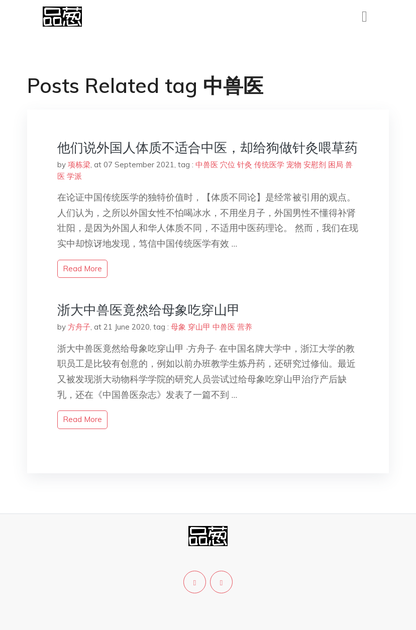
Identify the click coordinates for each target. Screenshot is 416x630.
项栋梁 (79, 164)
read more (82, 268)
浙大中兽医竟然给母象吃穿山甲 (148, 309)
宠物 (293, 164)
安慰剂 (314, 164)
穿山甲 (199, 327)
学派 (74, 176)
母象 (178, 327)
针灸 (244, 164)
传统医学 (269, 164)
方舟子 (79, 327)
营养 (244, 327)
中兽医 (206, 164)
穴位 (227, 164)
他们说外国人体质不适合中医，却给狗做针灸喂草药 (207, 147)
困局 (335, 164)
